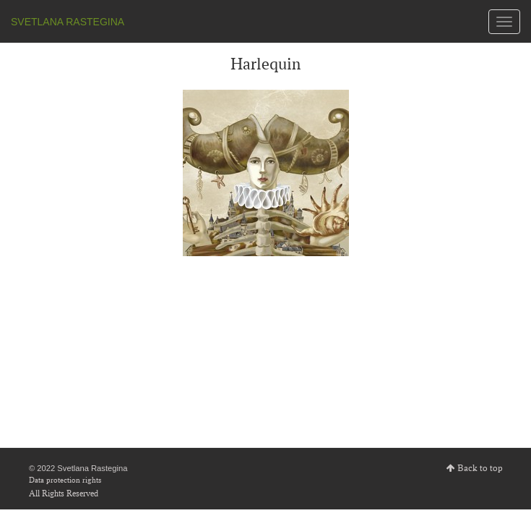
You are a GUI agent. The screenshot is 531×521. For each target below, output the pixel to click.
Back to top (480, 468)
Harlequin (265, 63)
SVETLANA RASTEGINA (67, 21)
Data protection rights (65, 479)
